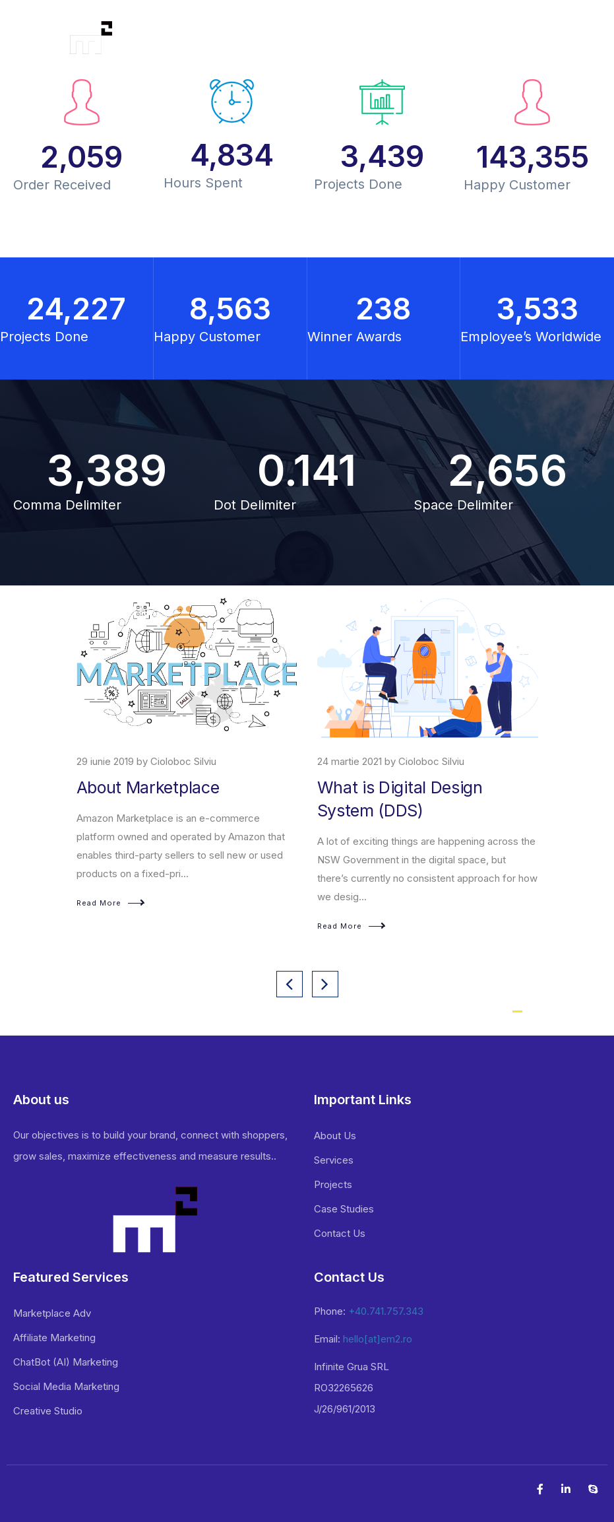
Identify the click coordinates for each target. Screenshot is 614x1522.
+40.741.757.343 (385, 1311)
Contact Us (339, 1233)
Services (333, 1160)
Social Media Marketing (66, 1386)
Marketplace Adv (52, 1313)
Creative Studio (47, 1411)
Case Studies (344, 1209)
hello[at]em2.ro (377, 1339)
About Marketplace (388, 787)
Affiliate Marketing (54, 1337)
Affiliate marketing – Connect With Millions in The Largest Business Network (186, 811)
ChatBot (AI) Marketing (65, 1362)
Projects (333, 1184)
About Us (335, 1135)
